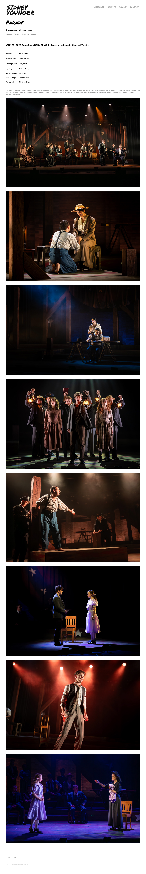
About (122, 6)
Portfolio (98, 6)
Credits (112, 6)
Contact (134, 6)
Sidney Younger (20, 10)
